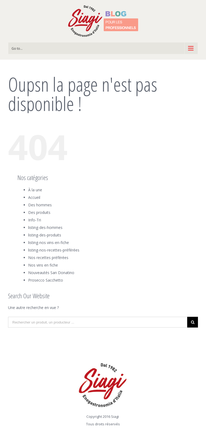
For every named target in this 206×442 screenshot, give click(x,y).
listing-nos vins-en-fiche (48, 242)
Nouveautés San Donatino (51, 272)
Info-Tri (34, 219)
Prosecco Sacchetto (45, 280)
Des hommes (40, 204)
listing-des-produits (44, 235)
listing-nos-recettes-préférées (53, 250)
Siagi (115, 416)
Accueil (34, 197)
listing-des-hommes (45, 227)
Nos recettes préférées (48, 257)
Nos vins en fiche (43, 265)
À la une (35, 189)
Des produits (39, 212)
